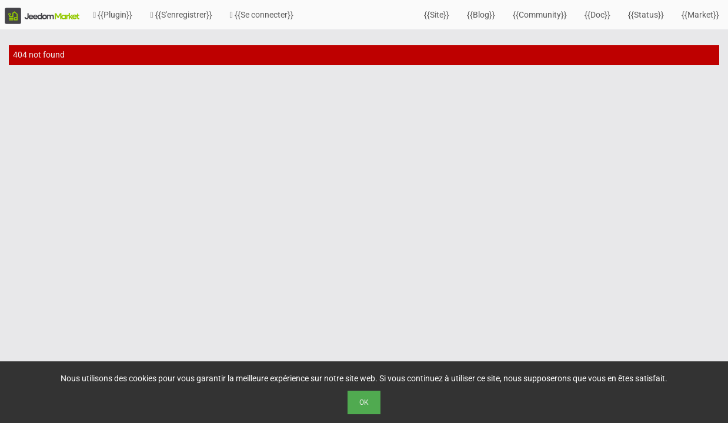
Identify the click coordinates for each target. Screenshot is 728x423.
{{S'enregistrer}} (181, 14)
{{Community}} (540, 14)
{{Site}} (436, 14)
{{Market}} (700, 14)
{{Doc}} (597, 14)
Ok (364, 402)
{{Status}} (646, 14)
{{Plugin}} (112, 14)
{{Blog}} (481, 14)
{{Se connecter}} (261, 14)
